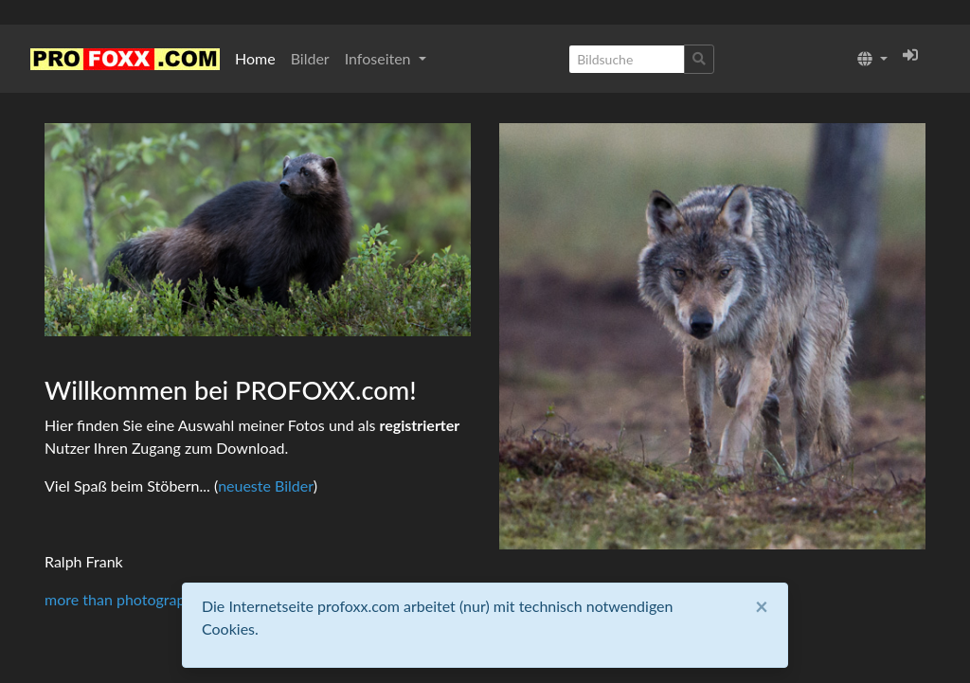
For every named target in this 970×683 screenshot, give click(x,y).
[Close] (761, 606)
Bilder (310, 58)
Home (255, 58)
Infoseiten (380, 58)
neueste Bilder (266, 485)
